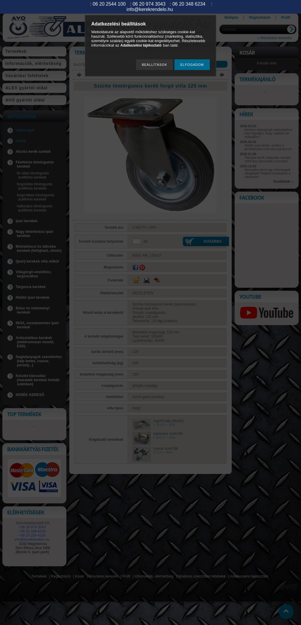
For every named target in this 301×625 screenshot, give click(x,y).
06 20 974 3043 (148, 4)
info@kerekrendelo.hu (150, 9)
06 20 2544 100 (109, 4)
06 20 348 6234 (188, 4)
